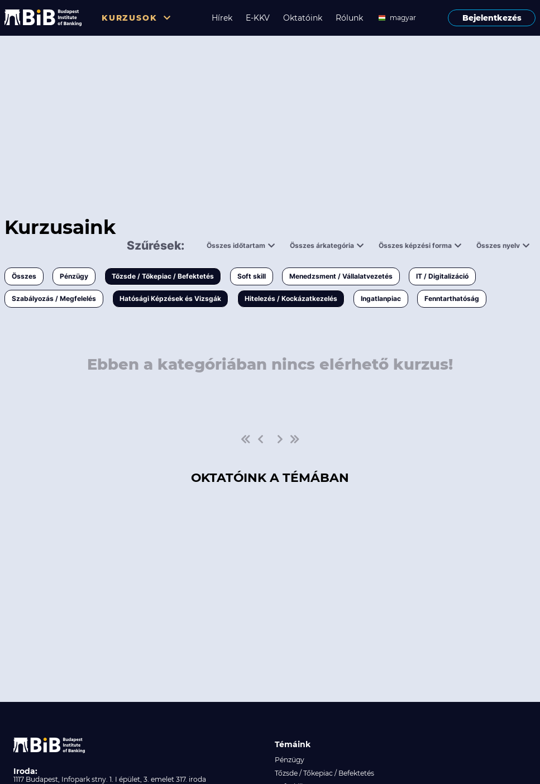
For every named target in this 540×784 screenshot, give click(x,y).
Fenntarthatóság (451, 298)
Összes (24, 276)
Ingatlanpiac (381, 298)
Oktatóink (302, 18)
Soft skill (251, 276)
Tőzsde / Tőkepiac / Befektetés (163, 276)
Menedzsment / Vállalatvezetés (341, 276)
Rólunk (349, 18)
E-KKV (258, 18)
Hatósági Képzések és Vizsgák (170, 298)
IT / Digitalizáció (442, 276)
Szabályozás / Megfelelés (54, 298)
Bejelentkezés (492, 18)
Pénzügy (74, 276)
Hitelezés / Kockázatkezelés (291, 298)
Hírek (222, 18)
